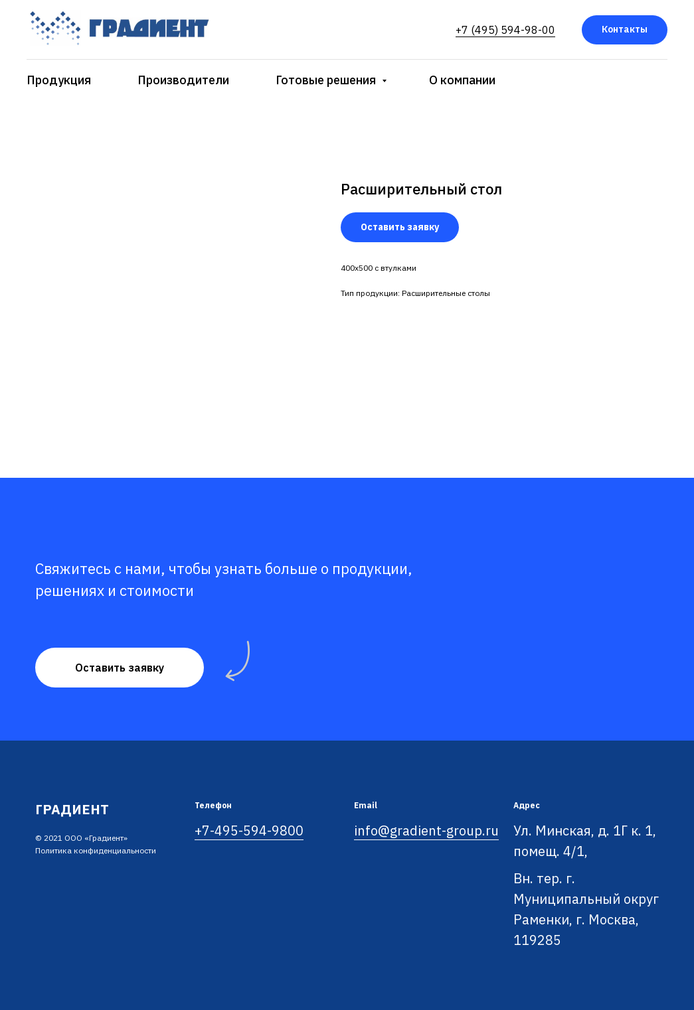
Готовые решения (327, 80)
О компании (462, 80)
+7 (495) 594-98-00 (505, 29)
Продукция (59, 80)
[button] (119, 667)
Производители (183, 80)
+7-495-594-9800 (249, 830)
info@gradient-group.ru (426, 830)
